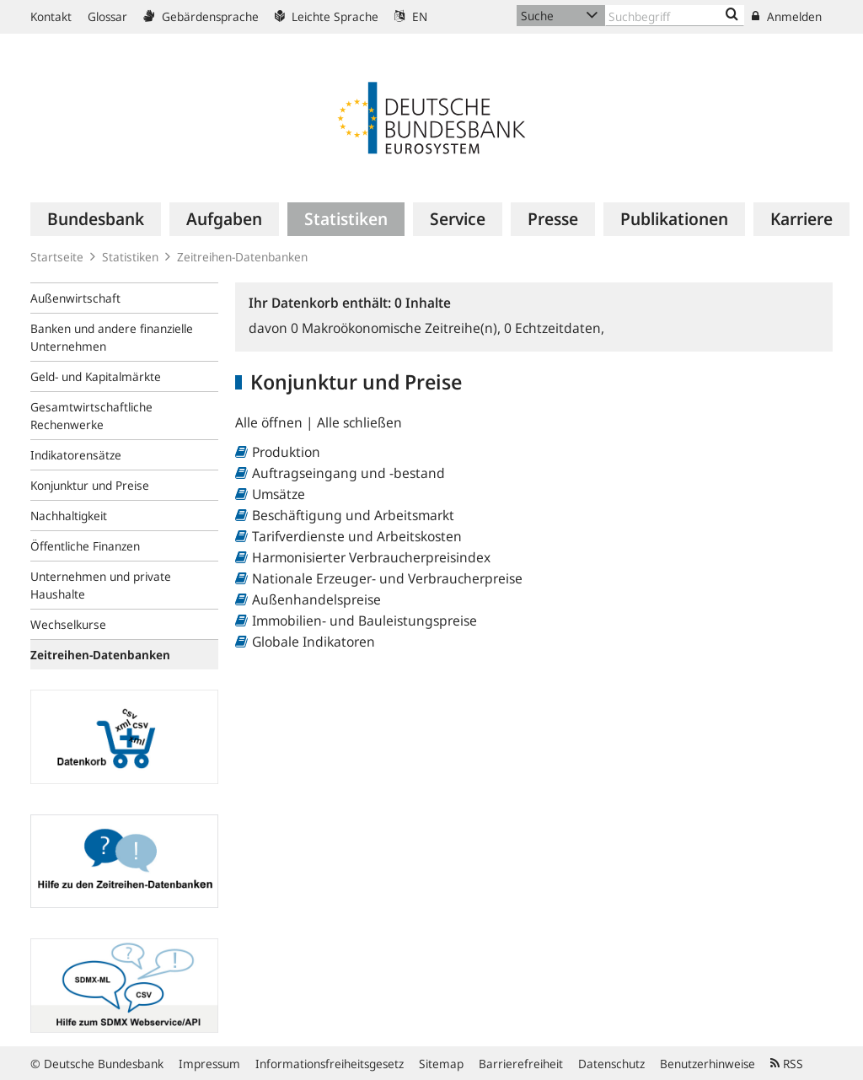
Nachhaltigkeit (68, 516)
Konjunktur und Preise (89, 485)
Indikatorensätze (75, 455)
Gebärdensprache (201, 16)
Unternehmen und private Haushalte (100, 585)
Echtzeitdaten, (554, 328)
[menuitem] (95, 219)
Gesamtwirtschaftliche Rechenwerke (91, 416)
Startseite (56, 257)
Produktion (286, 452)
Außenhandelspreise (316, 599)
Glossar (107, 16)
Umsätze (278, 494)
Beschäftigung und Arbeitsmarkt (353, 515)
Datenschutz (611, 1064)
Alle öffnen (270, 422)
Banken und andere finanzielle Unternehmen (111, 337)
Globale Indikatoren (313, 641)
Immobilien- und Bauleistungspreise (364, 620)
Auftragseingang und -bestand (348, 473)
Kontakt (51, 16)
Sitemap (441, 1064)
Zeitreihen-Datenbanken (242, 257)
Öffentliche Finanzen (85, 546)
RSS (786, 1064)
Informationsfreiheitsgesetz (329, 1064)
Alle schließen (359, 422)
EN (410, 16)
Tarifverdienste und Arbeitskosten (357, 536)
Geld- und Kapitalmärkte (95, 376)
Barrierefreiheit (521, 1064)
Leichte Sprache (326, 16)
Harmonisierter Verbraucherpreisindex (371, 557)
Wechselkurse (68, 624)
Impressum (209, 1064)
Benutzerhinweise (707, 1064)
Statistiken (130, 257)
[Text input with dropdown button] (674, 15)
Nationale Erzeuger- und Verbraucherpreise (387, 578)
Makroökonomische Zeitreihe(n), (397, 328)
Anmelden (787, 16)
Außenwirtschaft (75, 298)
